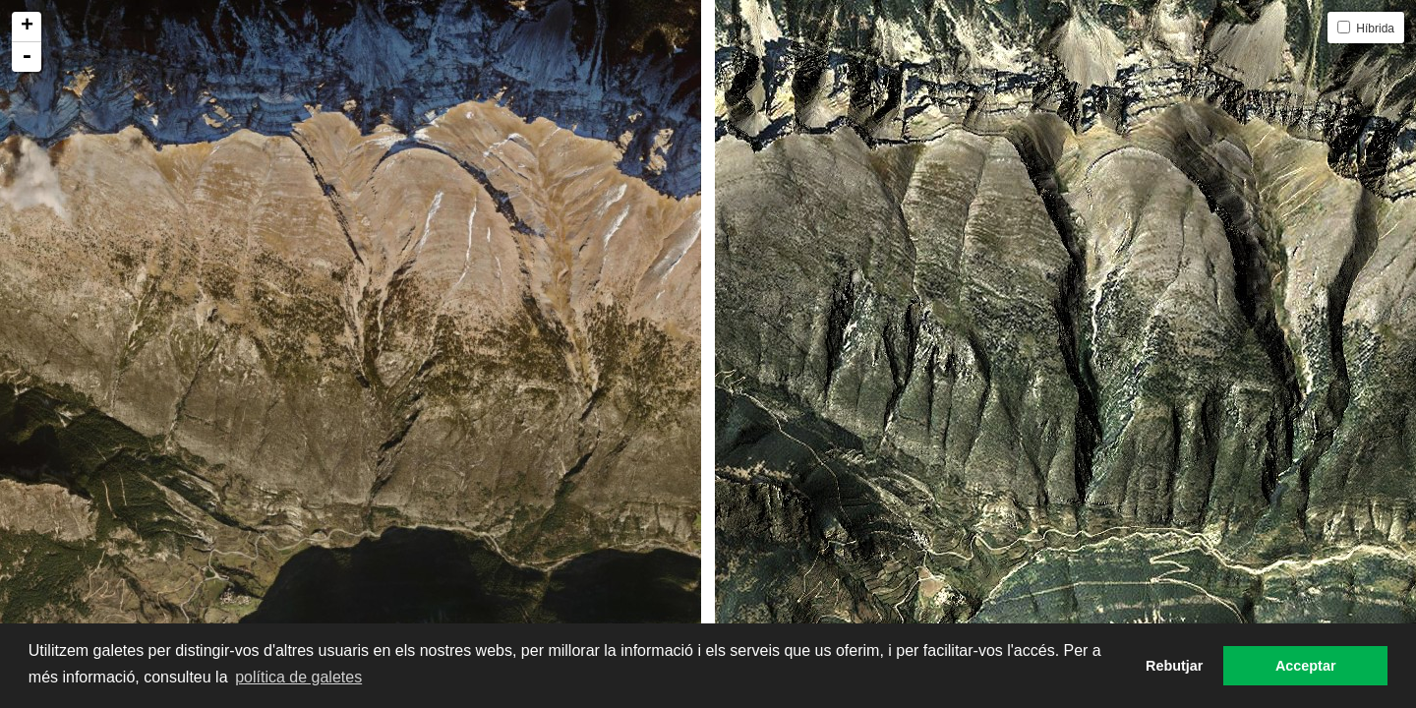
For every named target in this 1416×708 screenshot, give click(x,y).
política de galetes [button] (298, 677)
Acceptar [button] (1305, 666)
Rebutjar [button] (1174, 666)
